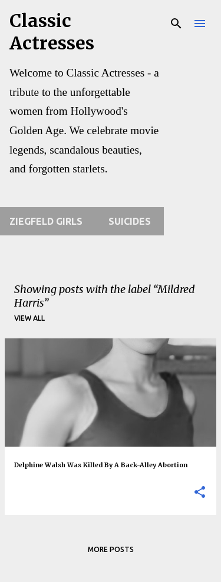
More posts (111, 549)
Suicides (129, 221)
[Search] (176, 23)
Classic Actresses (51, 31)
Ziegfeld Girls (46, 221)
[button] (200, 493)
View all (29, 318)
